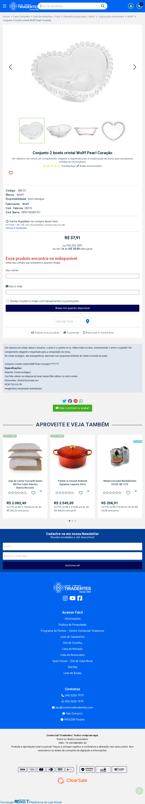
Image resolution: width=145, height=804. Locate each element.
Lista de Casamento (72, 637)
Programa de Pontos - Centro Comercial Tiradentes (72, 630)
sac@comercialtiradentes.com (72, 707)
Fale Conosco (72, 713)
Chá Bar (72, 667)
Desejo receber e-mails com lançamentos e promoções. (44, 301)
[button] (10, 67)
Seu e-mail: (14, 286)
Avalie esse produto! (89, 166)
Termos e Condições (16, 228)
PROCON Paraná (72, 719)
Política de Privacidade (72, 624)
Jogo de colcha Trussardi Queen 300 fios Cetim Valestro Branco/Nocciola (25, 484)
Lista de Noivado (72, 649)
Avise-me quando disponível (72, 308)
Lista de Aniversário (73, 655)
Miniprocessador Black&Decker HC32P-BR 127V (119, 483)
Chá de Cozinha (72, 643)
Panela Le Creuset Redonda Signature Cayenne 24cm (72, 483)
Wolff (25, 204)
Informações (73, 618)
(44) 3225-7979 (72, 695)
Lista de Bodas (73, 673)
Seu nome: (12, 270)
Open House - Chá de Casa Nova (72, 661)
